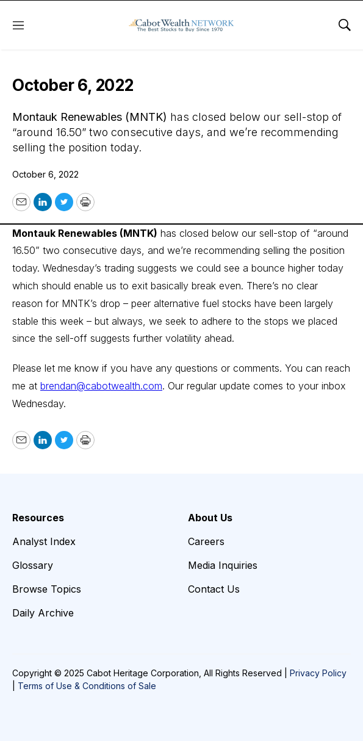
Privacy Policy (318, 673)
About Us (210, 517)
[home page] (181, 25)
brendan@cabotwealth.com (101, 386)
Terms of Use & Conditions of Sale (87, 686)
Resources (38, 517)
